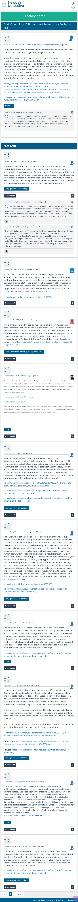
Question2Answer (47, 900)
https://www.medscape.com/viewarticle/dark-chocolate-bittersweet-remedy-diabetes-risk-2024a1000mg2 (36, 743)
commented (9, 112)
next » (20, 894)
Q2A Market (72, 900)
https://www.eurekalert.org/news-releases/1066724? (29, 297)
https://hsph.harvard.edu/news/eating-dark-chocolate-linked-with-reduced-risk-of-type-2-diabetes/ (36, 492)
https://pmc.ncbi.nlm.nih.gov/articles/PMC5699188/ (28, 584)
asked (6, 45)
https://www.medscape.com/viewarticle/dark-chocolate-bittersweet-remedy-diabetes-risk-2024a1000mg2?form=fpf (38, 98)
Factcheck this (35, 16)
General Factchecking (27, 45)
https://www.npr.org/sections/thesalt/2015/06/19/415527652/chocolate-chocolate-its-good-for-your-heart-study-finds (38, 484)
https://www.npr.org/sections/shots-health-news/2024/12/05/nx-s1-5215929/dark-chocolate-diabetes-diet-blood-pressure (38, 734)
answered (7, 161)
